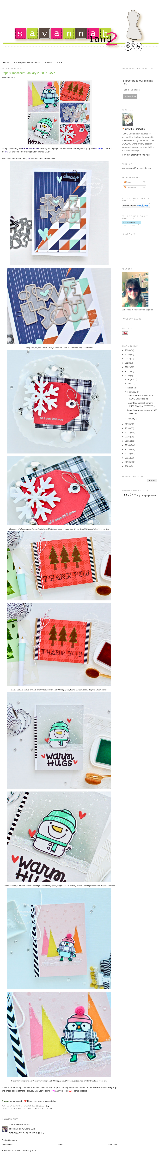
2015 (127, 441)
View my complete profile (136, 155)
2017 (127, 432)
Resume (48, 62)
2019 (127, 424)
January (132, 418)
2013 (127, 449)
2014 (127, 445)
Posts (127, 182)
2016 (127, 436)
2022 (127, 367)
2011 (127, 458)
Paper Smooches (36, 1109)
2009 (127, 466)
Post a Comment (9, 1140)
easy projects (18, 1109)
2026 (127, 350)
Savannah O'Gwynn (135, 129)
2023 (127, 363)
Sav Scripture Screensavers (27, 62)
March (131, 388)
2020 (127, 375)
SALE (59, 62)
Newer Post (7, 1144)
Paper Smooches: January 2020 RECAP (28, 73)
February (132, 392)
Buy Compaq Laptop (146, 495)
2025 (127, 354)
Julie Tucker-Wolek (18, 1124)
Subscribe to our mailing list (138, 82)
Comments (130, 187)
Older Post (112, 1144)
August (131, 379)
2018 (127, 428)
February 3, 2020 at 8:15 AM (27, 1133)
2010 (127, 462)
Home (6, 62)
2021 (127, 371)
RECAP (49, 1109)
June (130, 383)
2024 (127, 358)
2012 (127, 453)
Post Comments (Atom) (26, 1150)
